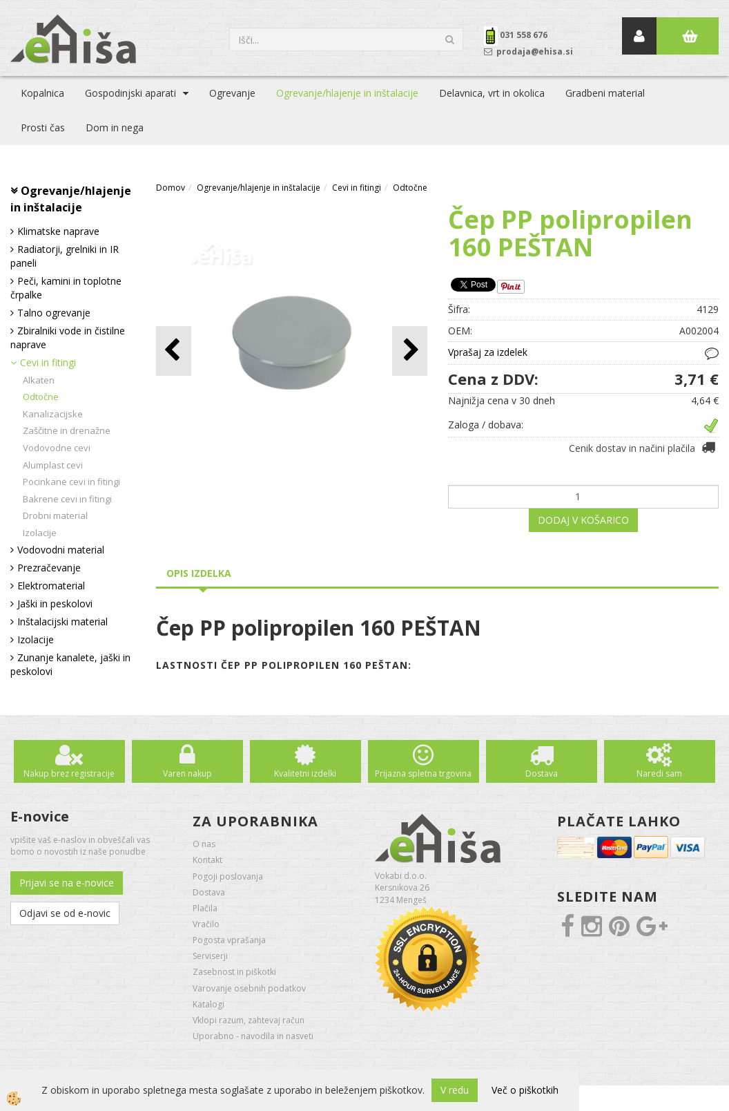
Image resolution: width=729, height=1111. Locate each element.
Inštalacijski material (62, 621)
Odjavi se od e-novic (64, 913)
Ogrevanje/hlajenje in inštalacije (347, 92)
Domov (170, 187)
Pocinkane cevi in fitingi (71, 481)
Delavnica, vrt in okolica (492, 92)
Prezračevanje (49, 567)
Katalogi (208, 1004)
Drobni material (55, 515)
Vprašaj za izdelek (487, 352)
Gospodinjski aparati (130, 92)
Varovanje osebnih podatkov (249, 988)
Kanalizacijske (53, 414)
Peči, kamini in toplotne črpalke (66, 287)
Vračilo (206, 924)
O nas (204, 844)
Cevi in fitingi (48, 362)
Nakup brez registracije (69, 773)
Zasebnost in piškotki (234, 972)
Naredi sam (659, 773)
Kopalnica (42, 92)
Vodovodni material (60, 549)
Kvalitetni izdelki (305, 773)
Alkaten (39, 380)
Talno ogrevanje (53, 312)
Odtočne (41, 396)
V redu (454, 1089)
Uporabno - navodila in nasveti (253, 1036)
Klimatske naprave (58, 231)
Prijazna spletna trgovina (423, 773)
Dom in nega (115, 127)
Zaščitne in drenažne (66, 430)
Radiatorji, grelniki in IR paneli (64, 256)
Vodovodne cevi (56, 447)
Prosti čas (43, 127)
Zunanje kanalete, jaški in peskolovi (70, 664)
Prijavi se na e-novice (66, 882)
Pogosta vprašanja (229, 940)
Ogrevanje (232, 92)
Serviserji (210, 956)
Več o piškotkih (525, 1089)
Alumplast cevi (53, 465)
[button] (409, 350)
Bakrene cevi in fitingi (67, 499)
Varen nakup (187, 773)
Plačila (205, 908)
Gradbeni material (605, 92)
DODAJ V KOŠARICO (583, 519)
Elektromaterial (51, 585)
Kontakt (207, 860)
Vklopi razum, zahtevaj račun (248, 1020)
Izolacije (40, 532)
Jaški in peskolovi (55, 603)
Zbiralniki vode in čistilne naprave (67, 337)
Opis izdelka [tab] (198, 573)
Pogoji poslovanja (228, 876)
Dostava (541, 773)
